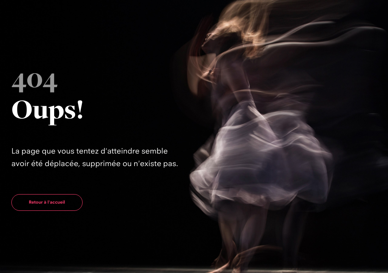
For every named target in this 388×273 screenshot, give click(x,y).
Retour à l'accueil (47, 202)
